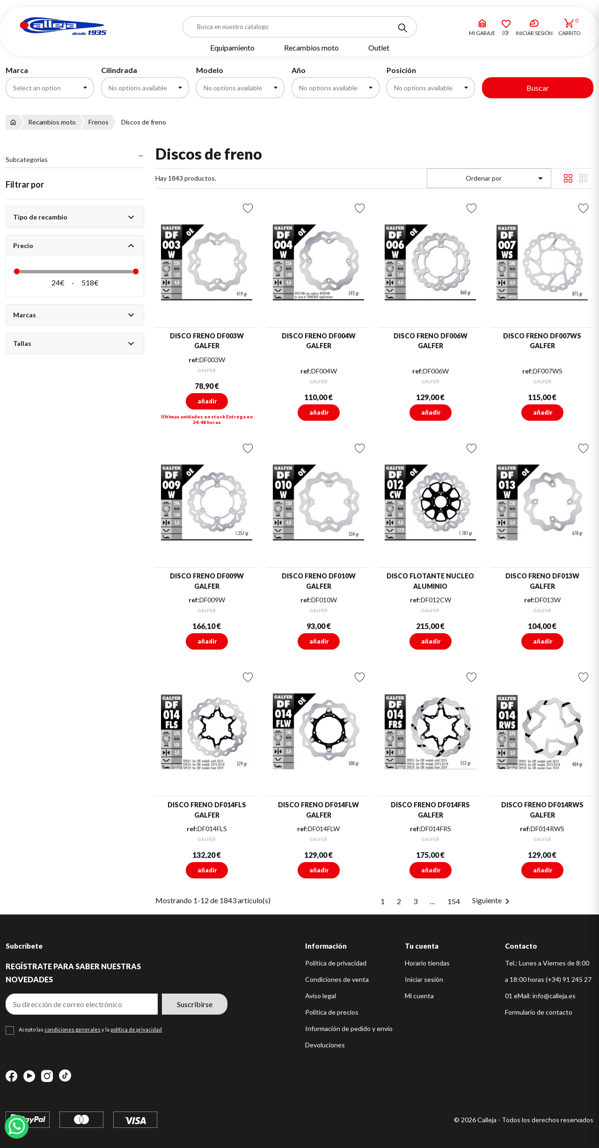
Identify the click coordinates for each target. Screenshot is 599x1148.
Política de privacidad (335, 963)
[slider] (17, 271)
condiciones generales (72, 1029)
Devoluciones (325, 1045)
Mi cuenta (419, 996)
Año (299, 70)
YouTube (29, 1076)
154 (453, 901)
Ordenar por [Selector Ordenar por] (506, 178)
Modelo (209, 70)
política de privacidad (136, 1029)
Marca (17, 70)
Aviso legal (320, 996)
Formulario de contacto (538, 1012)
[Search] (402, 28)
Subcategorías (27, 159)
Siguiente (492, 900)
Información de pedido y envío (349, 1028)
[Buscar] (300, 26)
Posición (401, 70)
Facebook (11, 1076)
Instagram (47, 1076)
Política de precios (331, 1012)
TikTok (65, 1075)
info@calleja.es (554, 996)
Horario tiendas (427, 963)
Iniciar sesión (424, 979)
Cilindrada (119, 70)
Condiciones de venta (337, 979)
